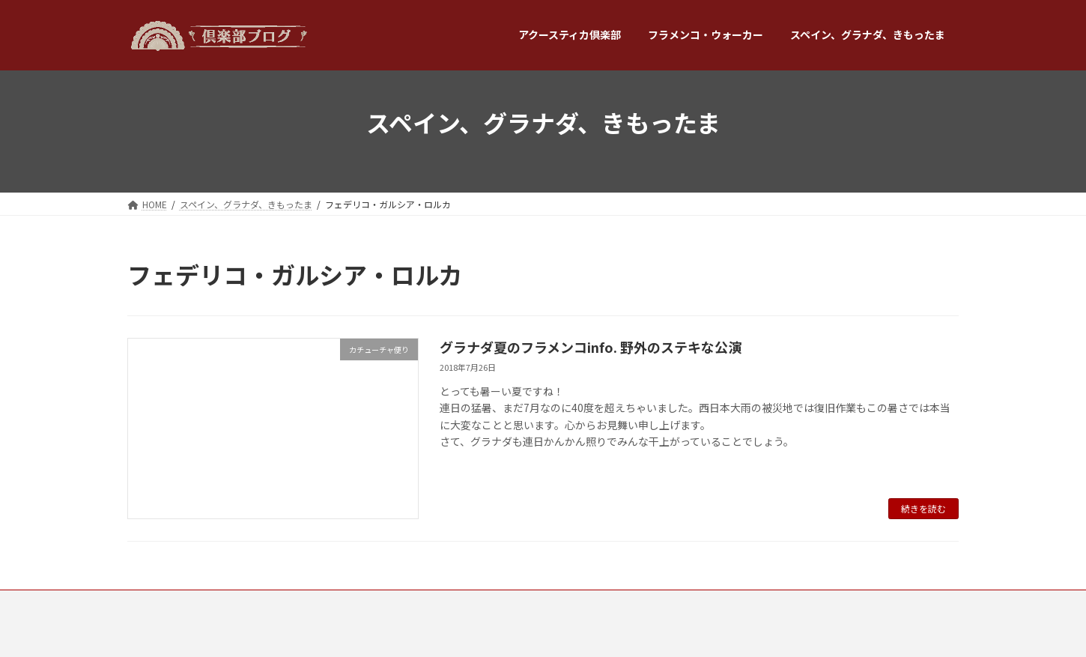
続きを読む (923, 508)
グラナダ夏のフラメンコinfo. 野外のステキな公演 (590, 347)
